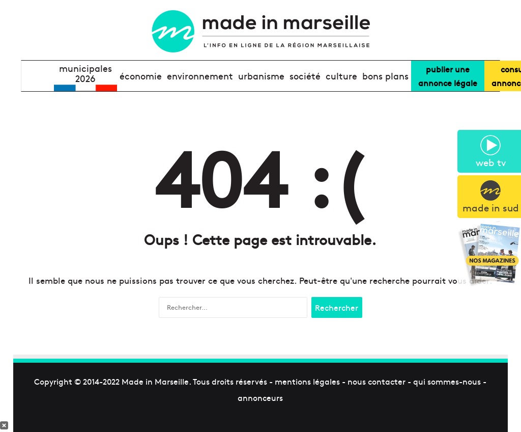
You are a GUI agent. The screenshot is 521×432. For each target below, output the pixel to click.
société (305, 75)
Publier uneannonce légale (447, 75)
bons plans (385, 75)
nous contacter (377, 381)
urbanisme (261, 75)
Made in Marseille (155, 381)
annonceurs (260, 397)
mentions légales (307, 381)
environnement (200, 75)
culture (341, 75)
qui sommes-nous (447, 381)
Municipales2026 (85, 73)
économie (141, 75)
